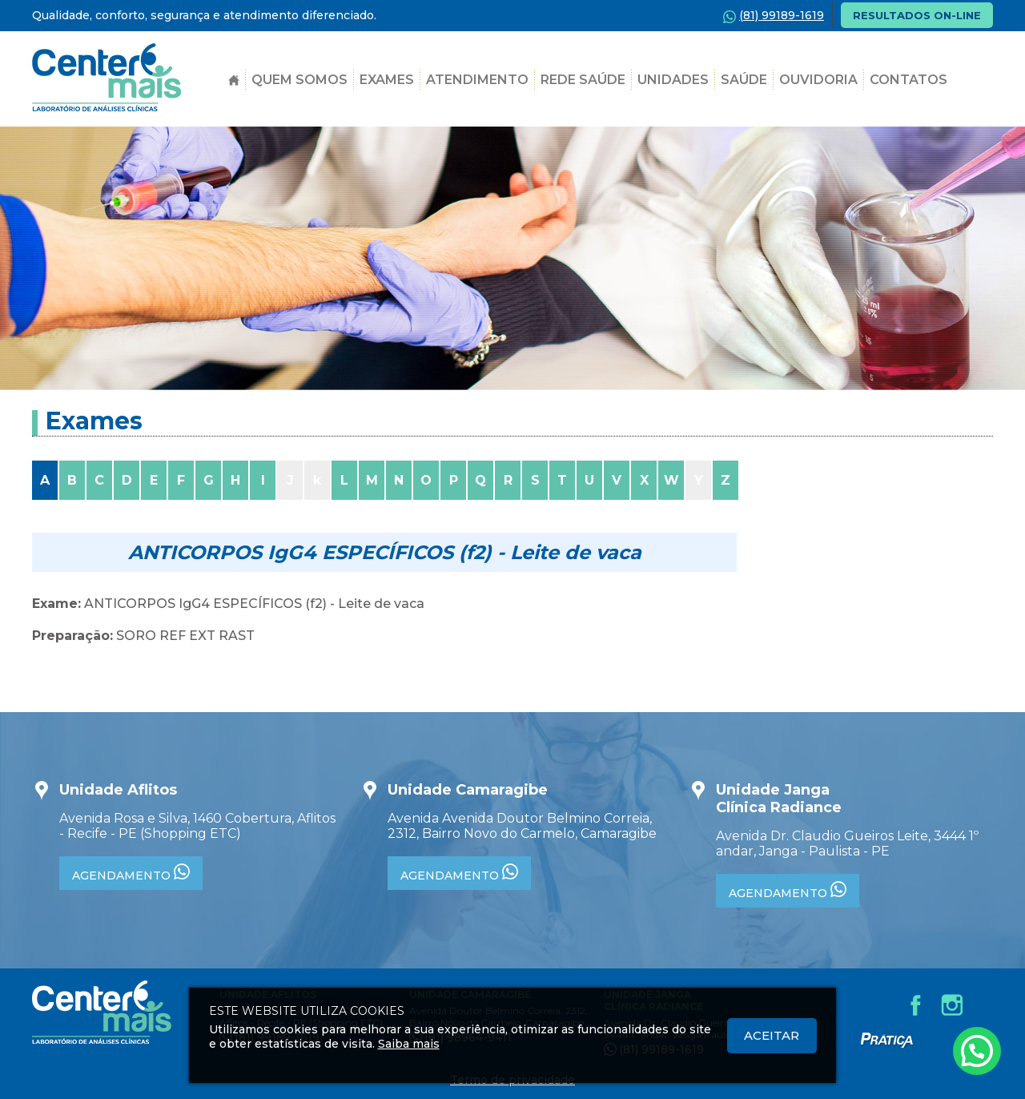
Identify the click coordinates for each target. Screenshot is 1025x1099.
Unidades (673, 79)
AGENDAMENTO (131, 873)
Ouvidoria (818, 79)
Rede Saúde (583, 79)
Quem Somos (299, 79)
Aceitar (771, 1035)
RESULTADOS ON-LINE (917, 15)
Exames (387, 79)
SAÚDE (744, 79)
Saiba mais (409, 1044)
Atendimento (477, 79)
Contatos (908, 79)
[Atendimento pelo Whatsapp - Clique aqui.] (977, 1051)
